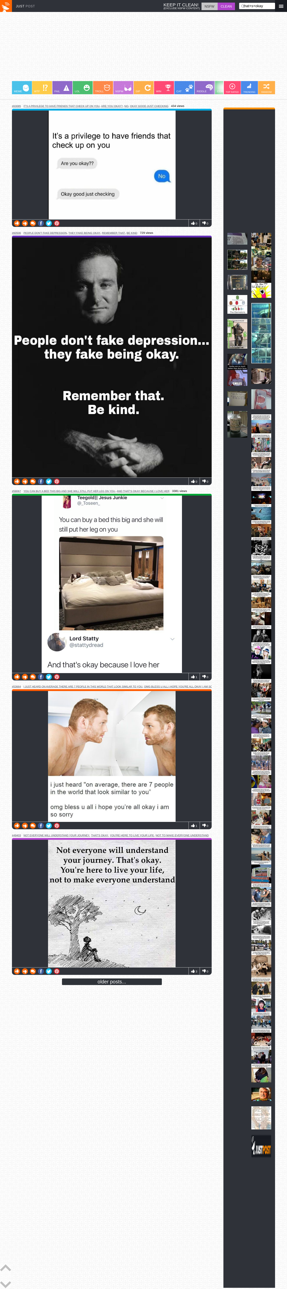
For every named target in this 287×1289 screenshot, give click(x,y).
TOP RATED (232, 88)
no (126, 106)
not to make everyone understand (182, 835)
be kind (132, 232)
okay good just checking (149, 106)
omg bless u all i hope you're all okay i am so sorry (183, 686)
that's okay (99, 835)
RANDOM (266, 88)
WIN (163, 89)
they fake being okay (84, 232)
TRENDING (249, 88)
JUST (25, 6)
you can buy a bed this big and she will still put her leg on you (69, 491)
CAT (184, 89)
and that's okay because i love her (143, 491)
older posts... (112, 981)
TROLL (102, 89)
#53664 (16, 686)
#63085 (16, 106)
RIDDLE (205, 88)
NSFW (123, 89)
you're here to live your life (132, 835)
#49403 (16, 835)
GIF (143, 89)
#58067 (16, 491)
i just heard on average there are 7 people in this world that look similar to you (83, 686)
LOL (82, 89)
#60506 (16, 232)
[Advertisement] (131, 48)
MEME (21, 89)
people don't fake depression (45, 232)
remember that (113, 232)
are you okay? (112, 106)
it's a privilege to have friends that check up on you (61, 106)
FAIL (61, 89)
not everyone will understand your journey (56, 835)
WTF (41, 89)
